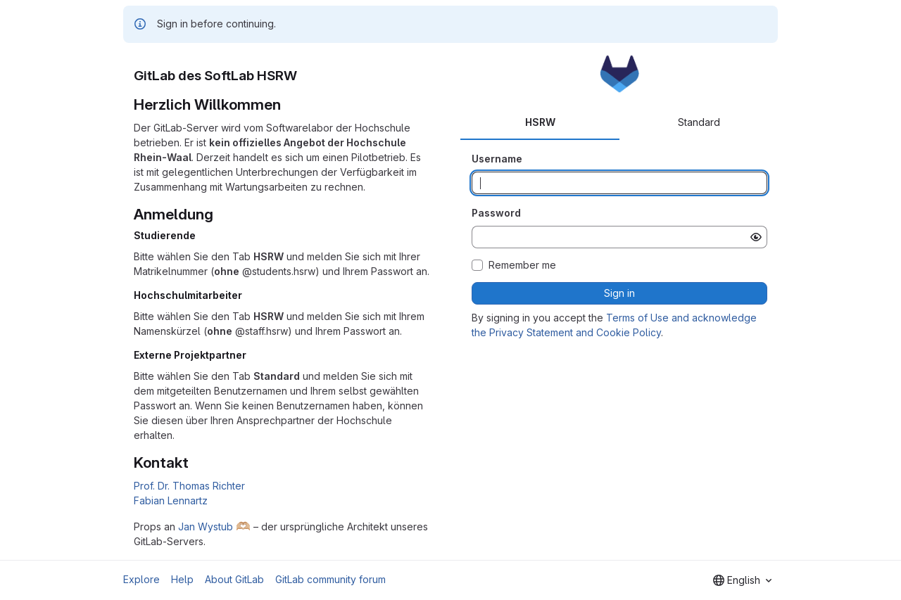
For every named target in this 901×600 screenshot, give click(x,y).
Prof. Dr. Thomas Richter (189, 486)
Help (182, 579)
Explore (141, 579)
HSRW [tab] (540, 122)
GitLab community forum (330, 579)
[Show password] (756, 237)
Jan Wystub (205, 526)
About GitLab (234, 579)
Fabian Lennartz (171, 500)
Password (496, 213)
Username (497, 159)
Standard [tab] (699, 122)
